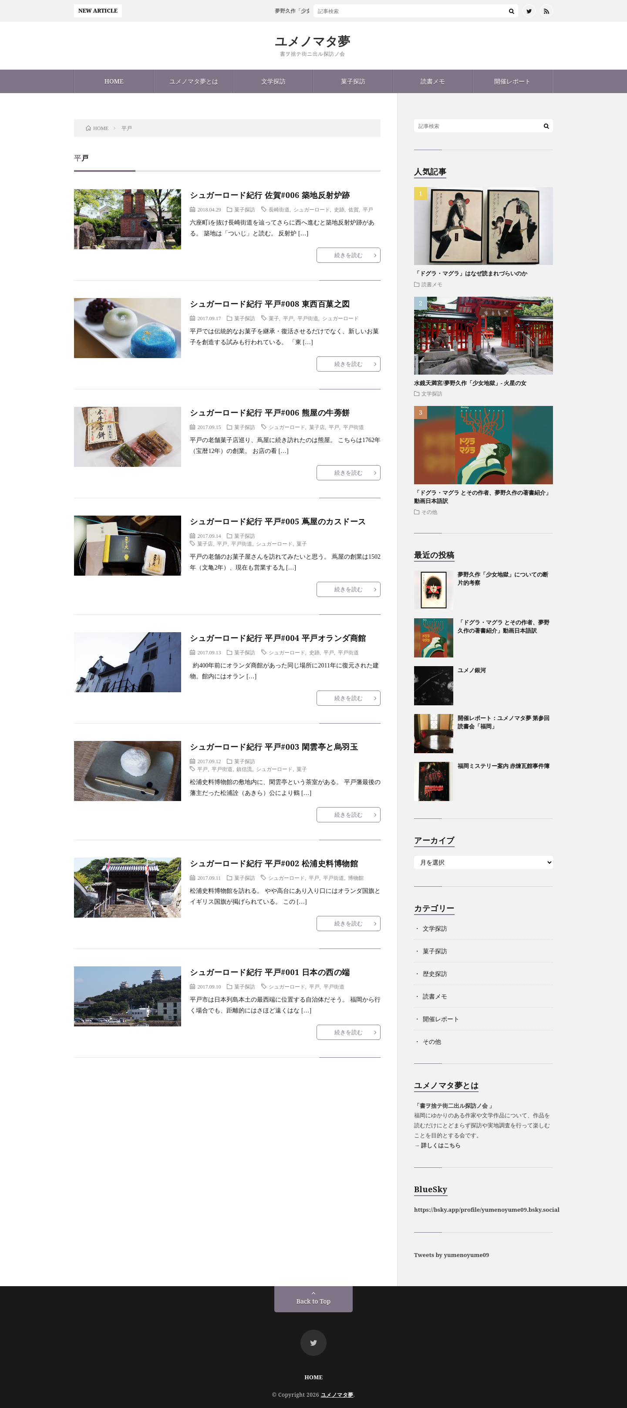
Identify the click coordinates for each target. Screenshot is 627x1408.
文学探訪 (273, 81)
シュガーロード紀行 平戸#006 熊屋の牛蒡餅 (270, 412)
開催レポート (512, 81)
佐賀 (353, 209)
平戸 (368, 209)
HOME (114, 81)
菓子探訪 (353, 81)
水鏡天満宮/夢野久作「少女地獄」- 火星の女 (470, 383)
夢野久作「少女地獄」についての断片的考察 (334, 10)
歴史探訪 (435, 973)
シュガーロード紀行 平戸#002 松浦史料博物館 (274, 863)
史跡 (339, 209)
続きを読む (348, 255)
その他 (429, 511)
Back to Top (313, 1301)
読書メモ (433, 81)
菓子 (274, 318)
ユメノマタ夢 (312, 41)
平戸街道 (307, 318)
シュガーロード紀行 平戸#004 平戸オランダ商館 (278, 638)
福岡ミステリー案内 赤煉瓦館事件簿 (503, 766)
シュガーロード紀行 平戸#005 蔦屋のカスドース (278, 521)
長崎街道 (279, 209)
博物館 (356, 877)
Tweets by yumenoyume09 (451, 1255)
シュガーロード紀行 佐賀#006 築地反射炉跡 (270, 195)
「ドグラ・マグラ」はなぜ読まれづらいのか (470, 273)
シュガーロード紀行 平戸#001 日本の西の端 (270, 972)
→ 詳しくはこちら (437, 1145)
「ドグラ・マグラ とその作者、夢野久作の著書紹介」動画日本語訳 (503, 626)
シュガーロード (311, 209)
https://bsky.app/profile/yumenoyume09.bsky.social (487, 1210)
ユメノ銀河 (472, 670)
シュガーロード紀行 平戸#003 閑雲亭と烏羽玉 (274, 746)
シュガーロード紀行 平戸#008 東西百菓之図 (270, 303)
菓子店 (317, 426)
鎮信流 (244, 768)
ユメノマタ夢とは (193, 81)
